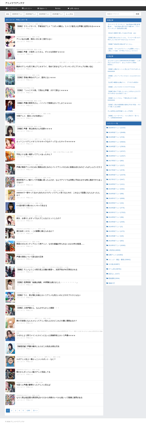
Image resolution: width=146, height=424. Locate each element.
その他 (41, 24)
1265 (28, 410)
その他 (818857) (114, 264)
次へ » (35, 410)
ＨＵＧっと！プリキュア (81, 62)
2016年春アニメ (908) (116, 194)
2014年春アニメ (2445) (117, 222)
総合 (7, 14)
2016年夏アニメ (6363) (117, 189)
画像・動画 (33, 49)
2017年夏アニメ (31, 267)
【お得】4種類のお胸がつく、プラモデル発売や (123, 82)
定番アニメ (66, 62)
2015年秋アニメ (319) (116, 203)
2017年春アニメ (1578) (117, 170)
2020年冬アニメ (17, 14)
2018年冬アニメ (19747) (117, 151)
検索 (137, 14)
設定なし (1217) (114, 274)
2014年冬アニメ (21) (116, 226)
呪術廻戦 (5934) (114, 278)
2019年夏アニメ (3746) (117, 137)
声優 (28, 24)
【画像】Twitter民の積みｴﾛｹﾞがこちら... (120, 44)
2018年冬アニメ (41, 62)
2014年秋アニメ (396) (116, 217)
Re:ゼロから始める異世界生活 (59, 331)
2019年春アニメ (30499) (117, 132)
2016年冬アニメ (45, 331)
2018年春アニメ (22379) (117, 175)
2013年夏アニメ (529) (116, 236)
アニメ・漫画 (34, 24)
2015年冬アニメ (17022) (117, 212)
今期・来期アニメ (32, 113)
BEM (62, 190)
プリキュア (50, 62)
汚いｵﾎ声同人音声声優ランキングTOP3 (120, 111)
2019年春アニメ (31, 14)
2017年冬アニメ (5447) (117, 179)
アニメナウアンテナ (15, 3)
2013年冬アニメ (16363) (117, 245)
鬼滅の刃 (112, 283)
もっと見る (69, 14)
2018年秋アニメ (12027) (117, 156)
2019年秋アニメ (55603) (117, 142)
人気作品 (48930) (114, 250)
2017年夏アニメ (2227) (117, 165)
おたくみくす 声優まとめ (25, 28)
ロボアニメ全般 (31, 357)
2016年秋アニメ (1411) (117, 184)
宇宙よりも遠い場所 (67, 152)
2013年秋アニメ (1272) (117, 231)
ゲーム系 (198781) (115, 269)
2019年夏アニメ (57, 14)
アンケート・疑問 (32, 139)
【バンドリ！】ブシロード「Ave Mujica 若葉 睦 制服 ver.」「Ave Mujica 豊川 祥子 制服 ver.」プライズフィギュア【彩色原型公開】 (124, 26)
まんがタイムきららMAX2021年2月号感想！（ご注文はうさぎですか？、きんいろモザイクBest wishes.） (124, 62)
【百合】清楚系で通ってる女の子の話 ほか (122, 33)
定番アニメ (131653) (116, 255)
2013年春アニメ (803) (116, 241)
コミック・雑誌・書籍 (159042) (120, 259)
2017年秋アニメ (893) (116, 161)
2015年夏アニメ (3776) (117, 208)
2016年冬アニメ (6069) (117, 198)
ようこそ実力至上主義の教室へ (54, 267)
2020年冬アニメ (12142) (117, 128)
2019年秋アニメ (44, 14)
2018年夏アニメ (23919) (117, 146)
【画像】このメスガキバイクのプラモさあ (121, 87)
